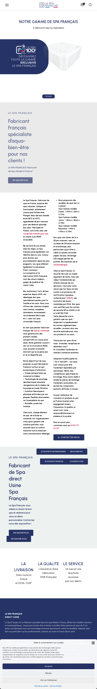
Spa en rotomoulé (41, 331)
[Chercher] (90, 5)
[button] (93, 642)
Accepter (48, 666)
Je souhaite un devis (71, 461)
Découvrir (48, 96)
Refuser (48, 673)
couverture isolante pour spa (35, 234)
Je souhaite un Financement (71, 451)
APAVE (70, 298)
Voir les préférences (48, 680)
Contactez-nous (69, 437)
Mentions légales (56, 686)
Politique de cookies (41, 686)
